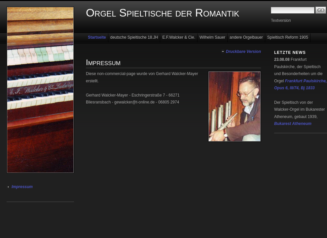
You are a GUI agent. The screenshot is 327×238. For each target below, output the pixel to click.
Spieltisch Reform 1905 (287, 37)
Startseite (97, 37)
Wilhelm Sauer (212, 37)
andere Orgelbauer (246, 37)
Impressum (22, 186)
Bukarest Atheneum (292, 123)
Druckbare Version (243, 51)
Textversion (281, 20)
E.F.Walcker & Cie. (178, 37)
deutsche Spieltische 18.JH (134, 37)
